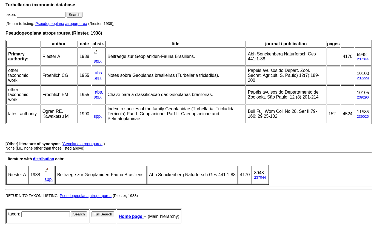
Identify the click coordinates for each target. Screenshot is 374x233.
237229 (363, 78)
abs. (99, 73)
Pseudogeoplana (49, 23)
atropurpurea (76, 23)
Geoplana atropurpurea (82, 144)
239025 (363, 116)
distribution (43, 159)
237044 (363, 59)
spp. (98, 61)
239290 (363, 97)
